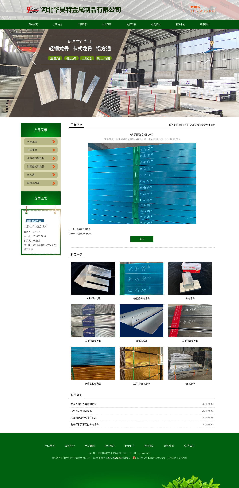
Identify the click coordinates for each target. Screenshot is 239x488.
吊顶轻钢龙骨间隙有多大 (83, 417)
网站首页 (33, 24)
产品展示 (82, 24)
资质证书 (131, 24)
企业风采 (106, 24)
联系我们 (205, 24)
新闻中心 (180, 24)
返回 (142, 239)
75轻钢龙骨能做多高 (81, 411)
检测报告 (155, 24)
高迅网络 (182, 458)
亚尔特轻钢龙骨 (93, 341)
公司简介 (57, 24)
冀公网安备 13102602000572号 (148, 457)
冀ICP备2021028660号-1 (118, 458)
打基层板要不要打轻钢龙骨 (85, 424)
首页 (186, 125)
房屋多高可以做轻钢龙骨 (83, 404)
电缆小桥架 (141, 341)
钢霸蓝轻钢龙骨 (207, 125)
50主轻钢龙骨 (93, 298)
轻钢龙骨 (190, 298)
